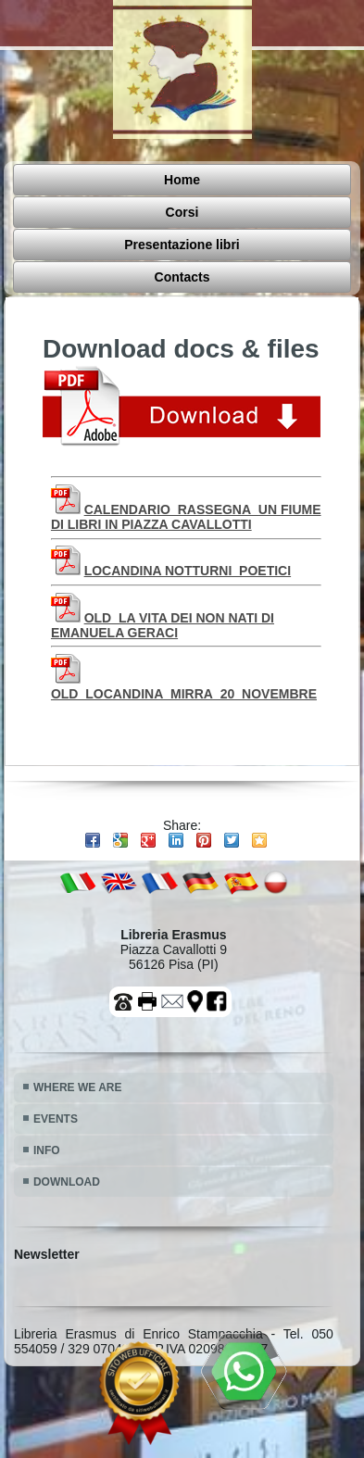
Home (69, 182)
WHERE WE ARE (77, 1019)
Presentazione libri (112, 213)
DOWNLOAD (66, 1114)
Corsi (169, 182)
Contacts (263, 213)
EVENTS (55, 1051)
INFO (46, 1082)
